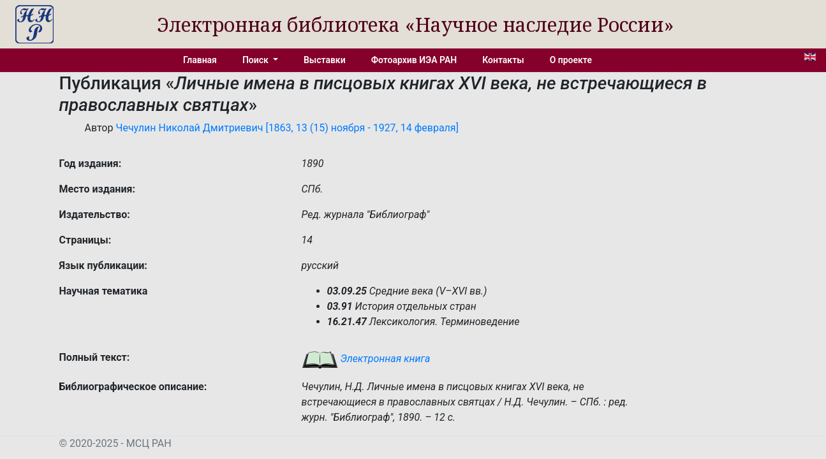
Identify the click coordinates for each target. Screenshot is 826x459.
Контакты (503, 60)
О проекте (571, 60)
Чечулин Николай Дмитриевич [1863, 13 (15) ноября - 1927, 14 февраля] (286, 128)
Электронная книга (366, 359)
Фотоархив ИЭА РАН (414, 60)
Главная (200, 60)
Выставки (325, 60)
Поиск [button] (256, 60)
